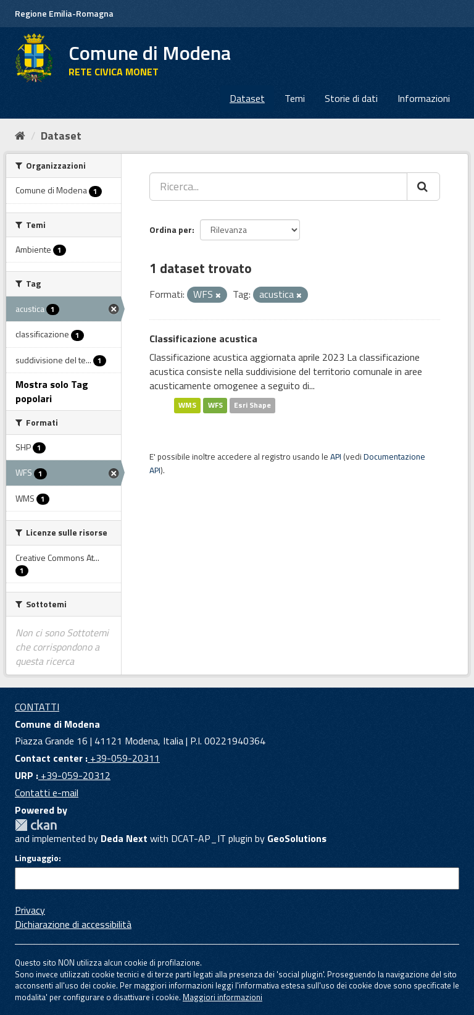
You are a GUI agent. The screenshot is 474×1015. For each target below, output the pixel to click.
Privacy (30, 910)
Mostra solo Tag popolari (51, 391)
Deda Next (124, 838)
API (335, 456)
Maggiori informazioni (222, 997)
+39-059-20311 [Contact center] (124, 758)
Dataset (247, 98)
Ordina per (170, 229)
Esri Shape (252, 405)
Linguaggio (37, 858)
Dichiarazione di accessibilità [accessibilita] (73, 924)
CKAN (36, 825)
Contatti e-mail (46, 792)
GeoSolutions (296, 838)
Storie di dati (351, 98)
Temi (295, 98)
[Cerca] (423, 186)
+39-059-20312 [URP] (74, 775)
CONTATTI (37, 706)
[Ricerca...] (278, 186)
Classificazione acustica (203, 338)
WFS (215, 405)
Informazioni (423, 98)
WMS (187, 405)
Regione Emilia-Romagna (64, 13)
